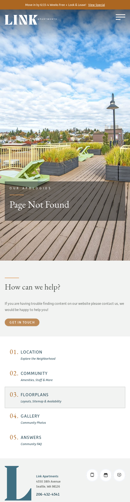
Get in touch (22, 330)
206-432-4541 (48, 494)
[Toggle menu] (120, 17)
